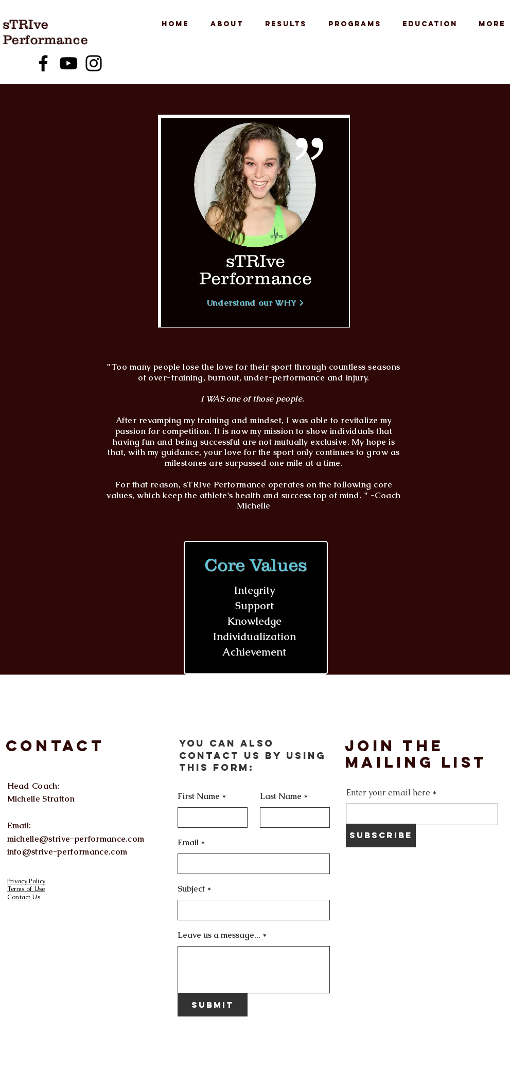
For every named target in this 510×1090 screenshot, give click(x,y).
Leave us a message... (219, 935)
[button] (224, 24)
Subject (191, 889)
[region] (255, 222)
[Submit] (213, 1004)
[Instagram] (93, 63)
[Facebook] (43, 63)
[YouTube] (68, 63)
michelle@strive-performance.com (76, 838)
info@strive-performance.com (67, 851)
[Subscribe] (381, 835)
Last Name (281, 796)
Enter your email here (388, 793)
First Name (199, 796)
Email (188, 843)
